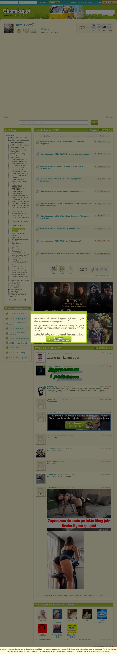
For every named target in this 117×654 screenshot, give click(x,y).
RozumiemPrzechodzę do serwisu (59, 339)
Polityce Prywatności (102, 651)
